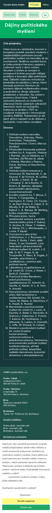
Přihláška (34, 5)
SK (45, 15)
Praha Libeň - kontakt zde (16, 426)
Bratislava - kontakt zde (15, 431)
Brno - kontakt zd (12, 428)
